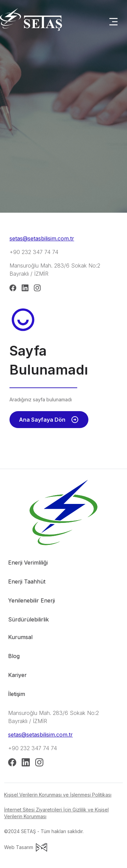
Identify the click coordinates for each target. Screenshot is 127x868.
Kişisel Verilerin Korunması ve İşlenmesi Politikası (57, 795)
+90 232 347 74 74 (33, 252)
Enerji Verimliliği (28, 562)
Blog (14, 656)
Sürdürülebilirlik (28, 619)
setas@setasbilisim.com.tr (41, 238)
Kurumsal (20, 637)
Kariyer (17, 675)
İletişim (16, 694)
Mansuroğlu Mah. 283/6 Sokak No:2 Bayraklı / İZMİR (54, 269)
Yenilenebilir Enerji (31, 600)
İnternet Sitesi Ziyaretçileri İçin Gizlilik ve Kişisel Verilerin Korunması (56, 813)
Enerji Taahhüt (26, 581)
